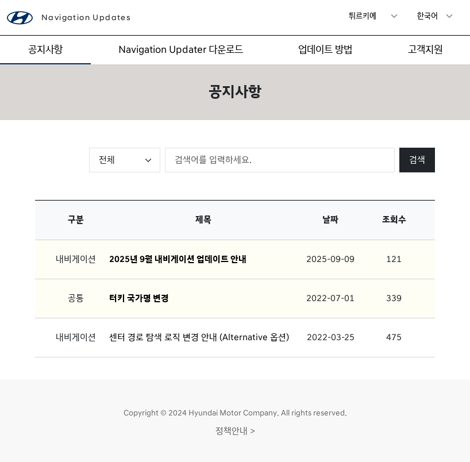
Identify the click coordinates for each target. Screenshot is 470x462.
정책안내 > (235, 431)
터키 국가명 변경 (139, 298)
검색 (417, 159)
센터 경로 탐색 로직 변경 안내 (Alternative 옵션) (199, 337)
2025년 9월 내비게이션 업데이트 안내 (177, 259)
